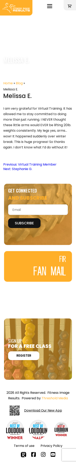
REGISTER (23, 355)
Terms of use (24, 445)
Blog (19, 83)
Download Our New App (36, 410)
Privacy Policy (51, 445)
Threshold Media (55, 398)
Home (8, 83)
